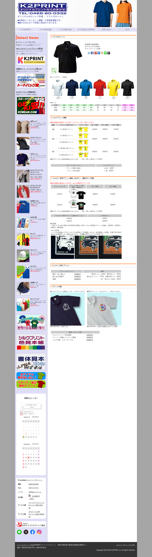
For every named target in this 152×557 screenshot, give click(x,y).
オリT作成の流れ (66, 30)
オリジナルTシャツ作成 (25, 545)
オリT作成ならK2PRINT (86, 30)
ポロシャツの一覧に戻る (26, 42)
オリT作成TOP (25, 30)
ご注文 (126, 30)
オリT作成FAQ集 (46, 30)
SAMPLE (77, 274)
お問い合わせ (106, 30)
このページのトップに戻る (125, 545)
